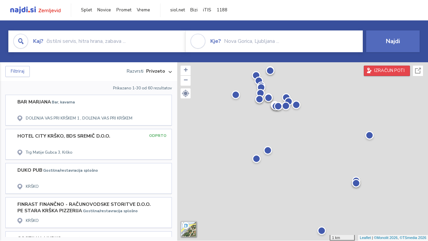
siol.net (177, 10)
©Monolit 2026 (386, 238)
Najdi (393, 41)
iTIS (207, 10)
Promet (123, 10)
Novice (104, 10)
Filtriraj (17, 71)
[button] (186, 93)
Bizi (194, 10)
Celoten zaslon (418, 71)
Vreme (143, 10)
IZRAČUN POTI (389, 71)
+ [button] (186, 71)
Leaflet (365, 238)
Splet (86, 10)
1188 (222, 10)
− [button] (186, 81)
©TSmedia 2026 (413, 238)
